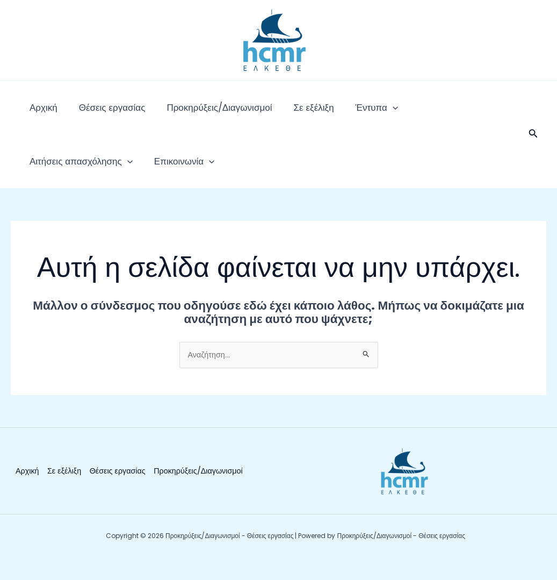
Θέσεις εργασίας (96, 112)
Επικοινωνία (54, 177)
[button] (533, 145)
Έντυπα (328, 113)
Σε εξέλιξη (276, 112)
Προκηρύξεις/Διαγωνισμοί (192, 112)
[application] (344, 113)
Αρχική (38, 112)
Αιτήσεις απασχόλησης (412, 113)
